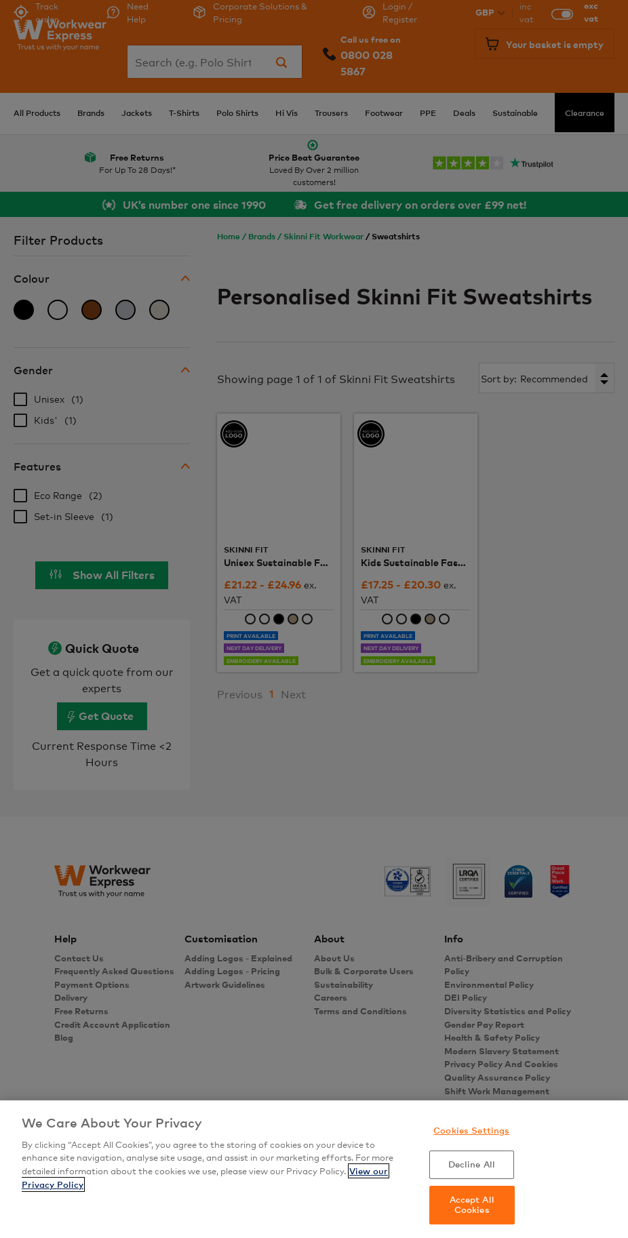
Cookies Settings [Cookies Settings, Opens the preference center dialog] (471, 1130)
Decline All (471, 1164)
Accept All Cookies (472, 1204)
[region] (314, 1169)
